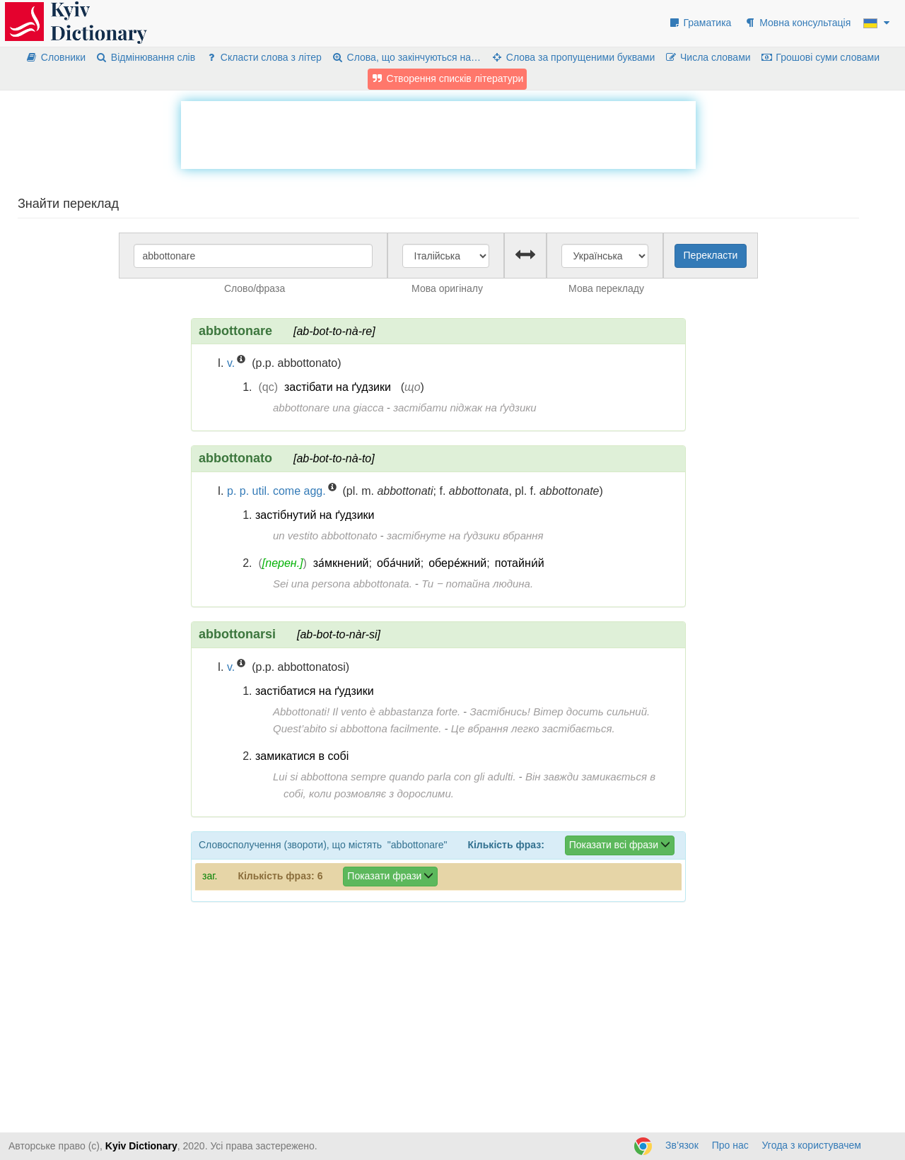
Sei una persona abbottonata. (342, 584)
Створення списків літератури (447, 78)
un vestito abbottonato (325, 535)
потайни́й (519, 563)
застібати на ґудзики (337, 387)
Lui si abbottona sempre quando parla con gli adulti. (394, 777)
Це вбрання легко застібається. (533, 728)
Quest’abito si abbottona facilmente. (357, 728)
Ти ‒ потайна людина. (477, 584)
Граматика (700, 22)
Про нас (730, 1145)
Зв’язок (682, 1145)
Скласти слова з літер (263, 57)
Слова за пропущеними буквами (573, 57)
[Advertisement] (438, 133)
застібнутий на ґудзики (315, 515)
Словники (55, 57)
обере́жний (457, 563)
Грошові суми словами (820, 57)
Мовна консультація (797, 22)
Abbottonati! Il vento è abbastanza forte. (366, 711)
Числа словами (708, 57)
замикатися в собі (302, 756)
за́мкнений (341, 563)
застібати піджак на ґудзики (465, 408)
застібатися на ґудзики (314, 691)
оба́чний (399, 563)
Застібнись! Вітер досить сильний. (560, 711)
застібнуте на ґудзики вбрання (465, 535)
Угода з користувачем (811, 1145)
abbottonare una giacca (328, 408)
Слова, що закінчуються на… (406, 57)
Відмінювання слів (145, 57)
